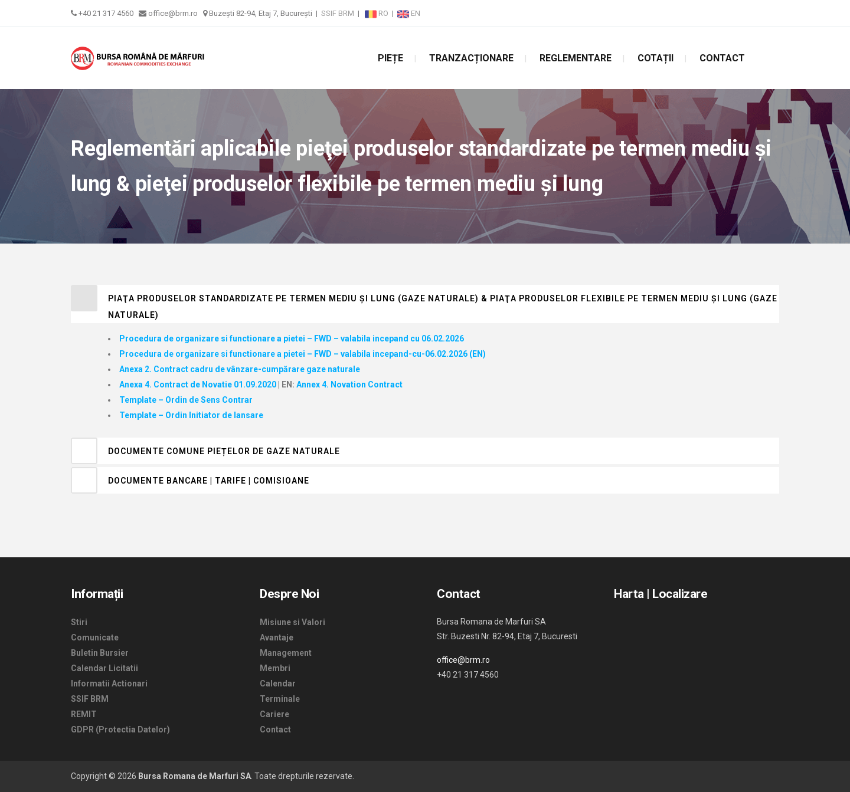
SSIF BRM (337, 13)
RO (377, 13)
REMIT (84, 714)
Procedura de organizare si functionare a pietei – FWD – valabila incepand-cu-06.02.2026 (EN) (302, 354)
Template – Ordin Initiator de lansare (191, 415)
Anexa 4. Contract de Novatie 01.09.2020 (197, 384)
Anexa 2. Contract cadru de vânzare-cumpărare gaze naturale (239, 369)
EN (408, 13)
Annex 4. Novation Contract (349, 384)
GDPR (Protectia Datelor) (120, 729)
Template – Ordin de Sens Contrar (186, 400)
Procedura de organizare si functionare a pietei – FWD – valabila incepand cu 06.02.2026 (291, 338)
